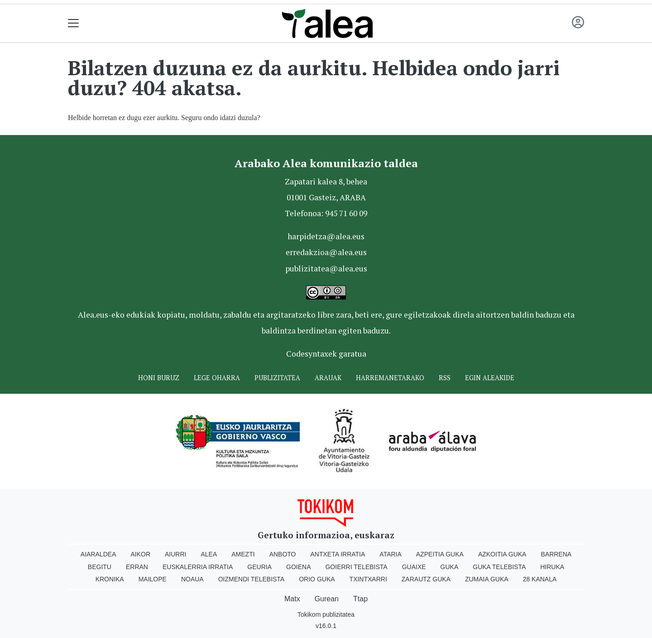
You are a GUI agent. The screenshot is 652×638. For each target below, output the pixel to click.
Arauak (328, 377)
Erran (137, 566)
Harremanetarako (390, 377)
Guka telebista (499, 566)
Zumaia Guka (486, 579)
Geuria (259, 566)
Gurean (327, 599)
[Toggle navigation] (73, 23)
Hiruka (552, 566)
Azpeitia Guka (440, 554)
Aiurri (175, 554)
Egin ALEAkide (489, 377)
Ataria (390, 554)
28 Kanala (540, 579)
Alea (209, 554)
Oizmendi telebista (251, 579)
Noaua (192, 579)
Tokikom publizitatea (326, 614)
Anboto (282, 554)
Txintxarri (368, 579)
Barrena (556, 554)
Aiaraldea (98, 554)
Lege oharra (217, 377)
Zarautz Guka (426, 579)
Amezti (242, 554)
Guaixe (414, 566)
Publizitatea (277, 377)
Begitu (99, 566)
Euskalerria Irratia (198, 566)
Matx (292, 599)
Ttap (360, 599)
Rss (445, 377)
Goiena (298, 566)
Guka (450, 566)
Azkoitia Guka (502, 554)
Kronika (110, 579)
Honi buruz (158, 377)
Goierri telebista (356, 566)
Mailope (153, 579)
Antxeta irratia (338, 554)
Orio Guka (317, 579)
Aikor (140, 554)
